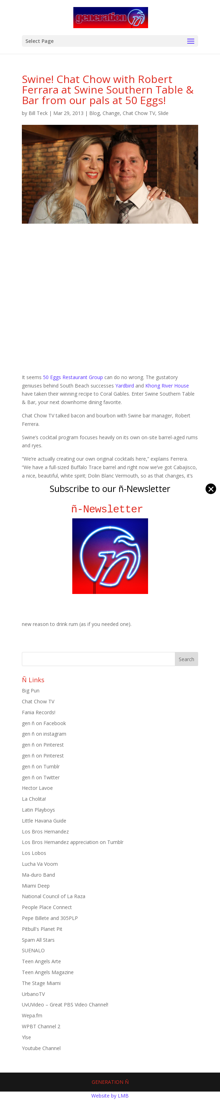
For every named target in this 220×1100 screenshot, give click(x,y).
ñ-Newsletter (110, 509)
